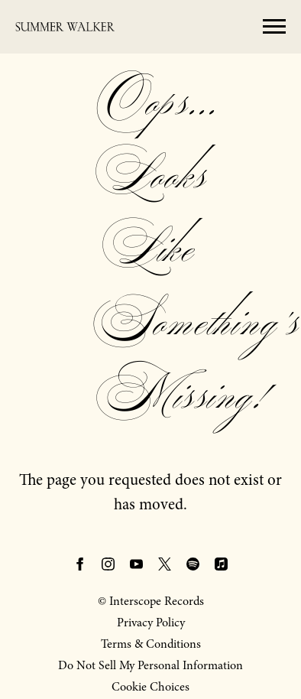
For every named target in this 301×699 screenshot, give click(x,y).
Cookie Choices (150, 686)
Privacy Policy (151, 622)
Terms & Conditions (151, 644)
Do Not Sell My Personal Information (150, 665)
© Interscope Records (151, 601)
